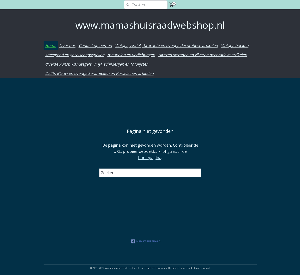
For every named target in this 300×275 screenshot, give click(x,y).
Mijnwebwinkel (202, 267)
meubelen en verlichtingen (131, 54)
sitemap (145, 267)
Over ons (67, 45)
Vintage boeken (234, 45)
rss (153, 267)
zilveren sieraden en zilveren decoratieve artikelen (202, 54)
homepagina (149, 157)
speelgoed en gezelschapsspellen (74, 54)
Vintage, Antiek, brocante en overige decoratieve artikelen (166, 45)
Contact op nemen (95, 45)
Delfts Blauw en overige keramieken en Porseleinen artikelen (99, 73)
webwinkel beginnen (168, 267)
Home (50, 45)
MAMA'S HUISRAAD (145, 241)
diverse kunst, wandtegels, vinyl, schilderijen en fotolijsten (96, 64)
